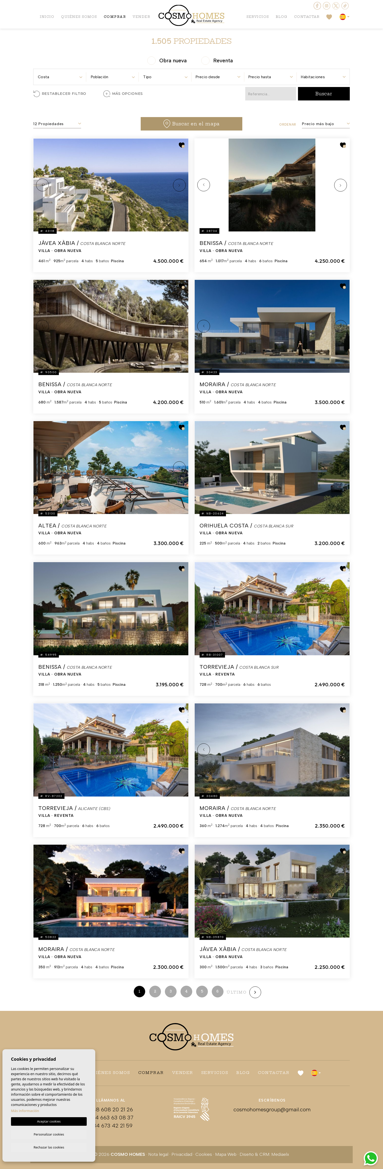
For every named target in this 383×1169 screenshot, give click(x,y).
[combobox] (59, 75)
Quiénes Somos (79, 17)
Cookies (203, 1154)
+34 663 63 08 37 (110, 1117)
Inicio (47, 17)
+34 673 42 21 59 (110, 1125)
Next (179, 185)
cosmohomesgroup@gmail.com (272, 1109)
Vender (143, 17)
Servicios (255, 17)
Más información (25, 1110)
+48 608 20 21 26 (111, 1109)
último (236, 992)
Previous (42, 185)
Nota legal (158, 1154)
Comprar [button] (116, 17)
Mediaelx (280, 1154)
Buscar (323, 94)
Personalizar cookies (49, 1133)
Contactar (306, 17)
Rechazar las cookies (48, 1147)
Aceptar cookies (49, 1120)
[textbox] (59, 77)
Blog (280, 17)
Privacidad (181, 1154)
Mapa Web (225, 1154)
